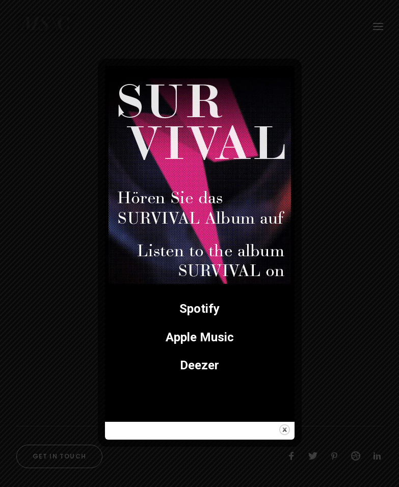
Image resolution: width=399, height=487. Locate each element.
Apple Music (200, 337)
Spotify (199, 309)
